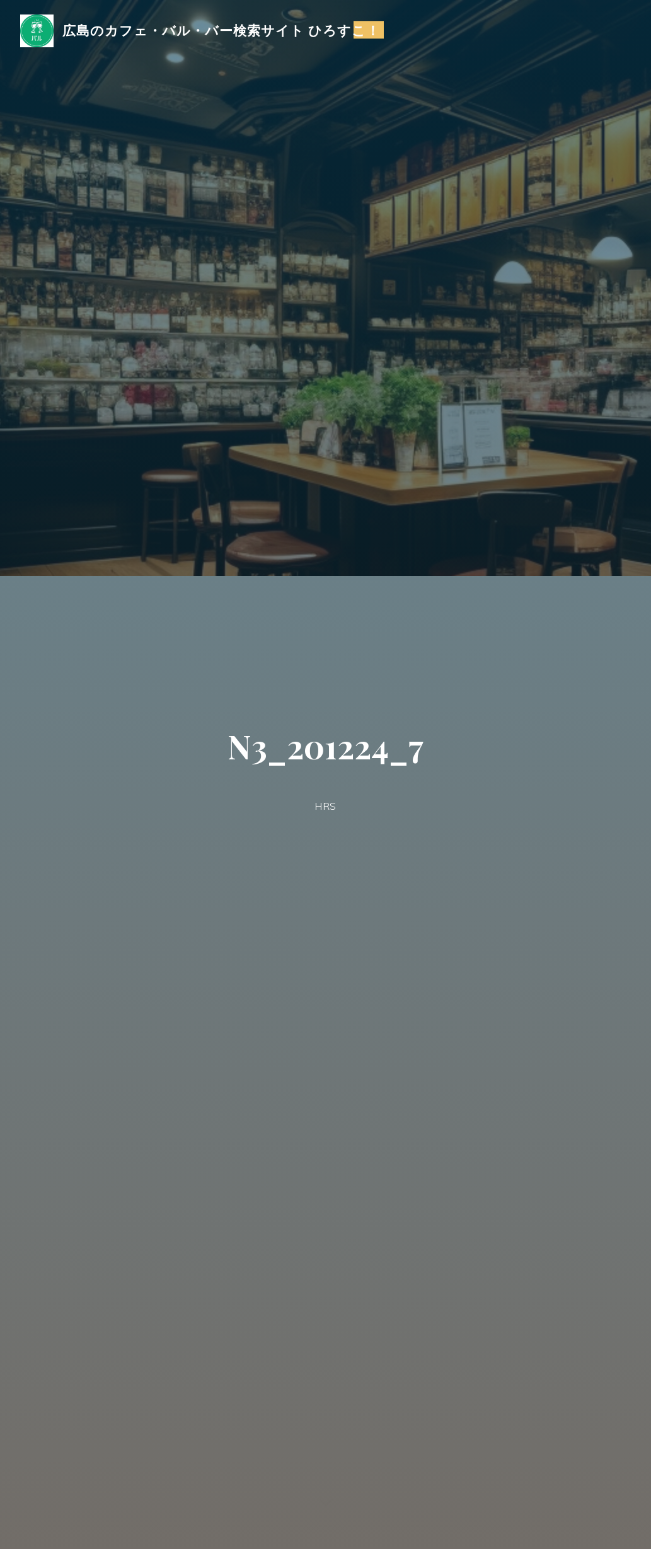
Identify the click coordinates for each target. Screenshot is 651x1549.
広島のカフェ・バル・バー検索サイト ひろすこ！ (221, 29)
